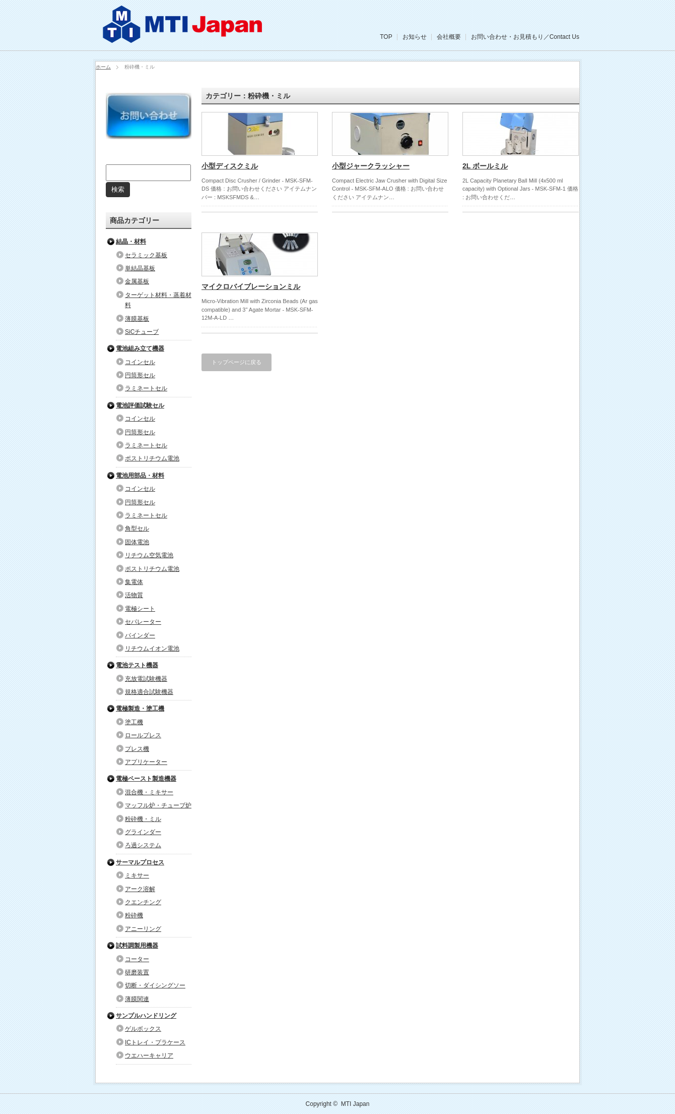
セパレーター (143, 621)
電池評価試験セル (140, 405)
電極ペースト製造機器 (146, 778)
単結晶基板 (140, 268)
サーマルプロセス (140, 862)
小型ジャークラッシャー (371, 166)
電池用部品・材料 (140, 475)
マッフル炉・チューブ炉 (158, 805)
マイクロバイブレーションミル (250, 286)
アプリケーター (146, 762)
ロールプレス (143, 735)
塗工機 (134, 722)
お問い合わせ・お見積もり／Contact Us (525, 36)
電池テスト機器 (137, 665)
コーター (137, 959)
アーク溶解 (140, 889)
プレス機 (137, 748)
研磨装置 (137, 972)
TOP (386, 36)
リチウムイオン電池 (152, 648)
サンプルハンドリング (146, 1015)
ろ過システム (143, 845)
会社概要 (449, 36)
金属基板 (137, 281)
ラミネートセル (146, 388)
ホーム (103, 67)
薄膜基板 (137, 318)
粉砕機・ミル (143, 819)
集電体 (134, 581)
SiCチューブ (142, 331)
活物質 (134, 595)
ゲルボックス (143, 1028)
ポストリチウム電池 (152, 458)
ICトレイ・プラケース (155, 1042)
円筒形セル (140, 375)
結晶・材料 (131, 241)
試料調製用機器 (137, 945)
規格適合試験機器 (149, 691)
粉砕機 (134, 915)
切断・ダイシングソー (155, 985)
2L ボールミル (485, 166)
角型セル (137, 528)
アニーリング (143, 928)
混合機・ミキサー (149, 792)
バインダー (140, 635)
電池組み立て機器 (140, 348)
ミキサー (137, 875)
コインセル (140, 362)
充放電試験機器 (146, 678)
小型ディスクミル (229, 166)
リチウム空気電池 (149, 555)
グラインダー (143, 832)
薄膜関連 (137, 999)
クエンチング (143, 902)
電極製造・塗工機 (140, 708)
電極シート (140, 608)
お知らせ (414, 36)
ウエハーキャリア (149, 1055)
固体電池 (137, 542)
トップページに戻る (236, 362)
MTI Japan (355, 1103)
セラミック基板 (146, 255)
